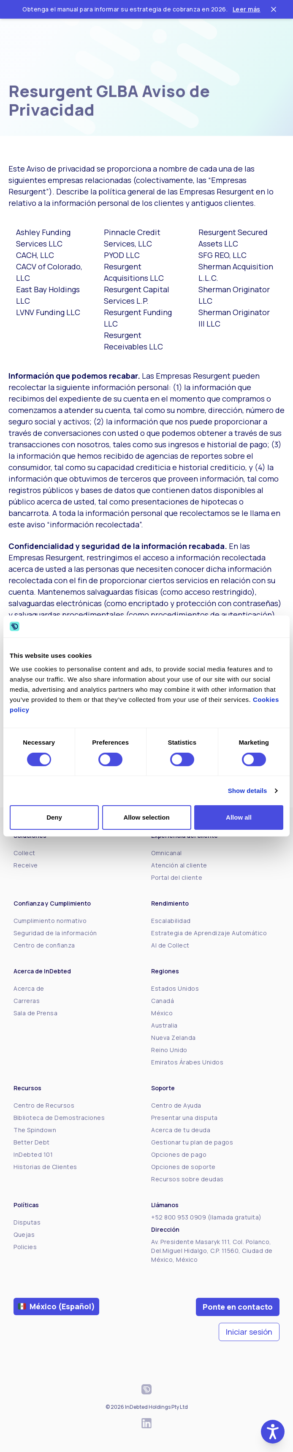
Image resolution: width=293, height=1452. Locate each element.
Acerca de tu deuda (180, 1130)
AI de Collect (170, 945)
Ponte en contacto (238, 1307)
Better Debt (32, 1142)
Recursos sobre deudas (187, 1179)
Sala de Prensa (35, 1013)
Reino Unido (169, 1050)
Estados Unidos (175, 988)
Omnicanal (166, 853)
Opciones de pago (178, 1154)
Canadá (162, 1001)
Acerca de (29, 988)
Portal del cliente (176, 877)
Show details (247, 790)
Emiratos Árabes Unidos (187, 1062)
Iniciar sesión (249, 1332)
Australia (164, 1025)
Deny (54, 817)
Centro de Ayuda (176, 1105)
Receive (26, 865)
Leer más (246, 9)
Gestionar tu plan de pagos (192, 1142)
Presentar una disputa (184, 1118)
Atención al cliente (179, 865)
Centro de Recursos (44, 1105)
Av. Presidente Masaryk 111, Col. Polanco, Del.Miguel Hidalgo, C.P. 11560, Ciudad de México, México (212, 1251)
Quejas (24, 1234)
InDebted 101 (33, 1154)
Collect (24, 853)
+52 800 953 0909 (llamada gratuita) (206, 1217)
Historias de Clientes (45, 1167)
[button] (273, 1432)
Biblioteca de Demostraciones (59, 1118)
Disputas (27, 1222)
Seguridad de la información (55, 933)
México (162, 1013)
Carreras (27, 1001)
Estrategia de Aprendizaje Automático (209, 933)
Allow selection (146, 817)
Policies (25, 1247)
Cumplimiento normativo (50, 921)
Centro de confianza (44, 945)
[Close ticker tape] (273, 9)
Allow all (239, 817)
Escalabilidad (171, 921)
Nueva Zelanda (173, 1038)
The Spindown (35, 1130)
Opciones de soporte (183, 1167)
